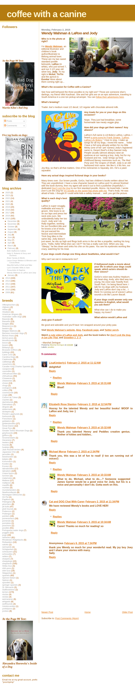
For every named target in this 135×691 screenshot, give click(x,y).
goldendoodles (9, 423)
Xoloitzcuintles (8, 606)
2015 (7, 218)
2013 (7, 281)
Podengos (6, 513)
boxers (5, 345)
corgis (5, 395)
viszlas (5, 594)
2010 (7, 289)
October (11, 227)
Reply (52, 371)
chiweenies (7, 381)
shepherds (7, 563)
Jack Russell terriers (11, 449)
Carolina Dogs (8, 357)
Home (88, 612)
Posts (8, 121)
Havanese (6, 440)
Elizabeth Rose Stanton (63, 404)
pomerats (6, 521)
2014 (7, 278)
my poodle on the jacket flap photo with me (85, 190)
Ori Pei (5, 497)
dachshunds (7, 402)
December (12, 221)
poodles (51, 347)
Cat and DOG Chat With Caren (67, 501)
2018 (7, 210)
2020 (7, 204)
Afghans (6, 307)
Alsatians (6, 312)
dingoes (5, 407)
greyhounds (7, 433)
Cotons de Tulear (10, 397)
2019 (7, 207)
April (10, 243)
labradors (6, 471)
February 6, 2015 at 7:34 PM (80, 543)
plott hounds (7, 509)
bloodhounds (8, 340)
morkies (5, 487)
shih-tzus (6, 570)
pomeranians (8, 518)
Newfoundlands (9, 492)
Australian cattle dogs (12, 316)
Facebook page (90, 330)
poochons (6, 525)
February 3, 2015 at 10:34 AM (94, 522)
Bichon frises (8, 335)
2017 (7, 212)
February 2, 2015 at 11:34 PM (102, 501)
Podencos (6, 511)
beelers (5, 328)
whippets (6, 601)
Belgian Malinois (9, 331)
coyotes (5, 400)
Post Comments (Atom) (67, 618)
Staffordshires (8, 589)
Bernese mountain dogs (13, 333)
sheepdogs (7, 561)
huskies (5, 447)
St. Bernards (8, 587)
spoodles (6, 582)
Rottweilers (7, 542)
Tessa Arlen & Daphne (16, 270)
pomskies (6, 523)
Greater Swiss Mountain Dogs (15, 430)
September (13, 229)
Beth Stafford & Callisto (16, 251)
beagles (5, 324)
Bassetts (6, 321)
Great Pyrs (7, 428)
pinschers (6, 504)
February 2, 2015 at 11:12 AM (84, 362)
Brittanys (6, 347)
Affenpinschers (9, 305)
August (11, 232)
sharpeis (6, 559)
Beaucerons (7, 326)
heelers (5, 442)
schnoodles (7, 554)
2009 (7, 292)
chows (5, 383)
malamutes (7, 478)
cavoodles (6, 371)
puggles (5, 532)
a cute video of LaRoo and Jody (66, 335)
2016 (7, 215)
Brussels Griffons (10, 350)
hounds (5, 445)
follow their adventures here (110, 97)
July (10, 235)
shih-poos (6, 568)
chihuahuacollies (9, 373)
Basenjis (6, 319)
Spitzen (5, 580)
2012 (7, 284)
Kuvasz (5, 466)
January (11, 275)
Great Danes (8, 426)
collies (5, 390)
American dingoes (10, 314)
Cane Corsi (7, 354)
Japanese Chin (9, 452)
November (12, 224)
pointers (5, 516)
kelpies (5, 459)
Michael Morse (57, 451)
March (10, 246)
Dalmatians (7, 404)
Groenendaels (8, 438)
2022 (7, 198)
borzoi (5, 343)
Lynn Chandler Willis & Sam (18, 268)
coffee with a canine (46, 14)
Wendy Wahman (66, 383)
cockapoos (7, 388)
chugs (5, 385)
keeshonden (7, 456)
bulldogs (6, 352)
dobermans (7, 409)
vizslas (5, 597)
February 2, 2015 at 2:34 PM (83, 451)
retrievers (6, 537)
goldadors (6, 421)
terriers (5, 592)
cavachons (7, 364)
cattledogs (7, 362)
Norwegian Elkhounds (12, 494)
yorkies (5, 611)
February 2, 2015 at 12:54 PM (94, 404)
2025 (7, 192)
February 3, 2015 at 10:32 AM (94, 427)
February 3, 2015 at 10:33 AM (94, 475)
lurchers (5, 475)
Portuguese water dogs (12, 530)
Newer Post (47, 612)
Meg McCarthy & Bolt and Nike (19, 265)
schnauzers (7, 551)
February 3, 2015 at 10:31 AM (94, 383)
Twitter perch (111, 330)
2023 (7, 195)
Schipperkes (7, 549)
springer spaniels (10, 585)
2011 (7, 287)
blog (78, 330)
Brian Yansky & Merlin (16, 258)
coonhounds (7, 392)
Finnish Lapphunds (10, 414)
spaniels (6, 575)
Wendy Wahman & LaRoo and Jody (21, 273)
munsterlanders (9, 490)
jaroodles (6, 454)
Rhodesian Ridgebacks (12, 540)
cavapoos (6, 369)
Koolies (5, 464)
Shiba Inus (7, 566)
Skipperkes (7, 573)
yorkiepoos (7, 608)
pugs (4, 535)
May (10, 240)
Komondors (7, 461)
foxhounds (7, 416)
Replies (57, 378)
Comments (10, 125)
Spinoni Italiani (9, 578)
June (10, 237)
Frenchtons (7, 419)
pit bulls (5, 506)
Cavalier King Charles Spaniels (16, 366)
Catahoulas (7, 359)
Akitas (5, 309)
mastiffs (5, 485)
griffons (5, 435)
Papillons (6, 499)
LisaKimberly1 (57, 362)
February (12, 248)
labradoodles (8, 468)
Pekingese (7, 502)
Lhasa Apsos (8, 473)
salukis (5, 544)
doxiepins (6, 411)
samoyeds (7, 547)
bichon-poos (7, 338)
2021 (7, 201)
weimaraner (7, 599)
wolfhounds (7, 604)
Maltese (5, 480)
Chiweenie (7, 378)
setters (5, 556)
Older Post (127, 612)
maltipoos (6, 483)
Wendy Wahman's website (61, 330)
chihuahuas (7, 376)
